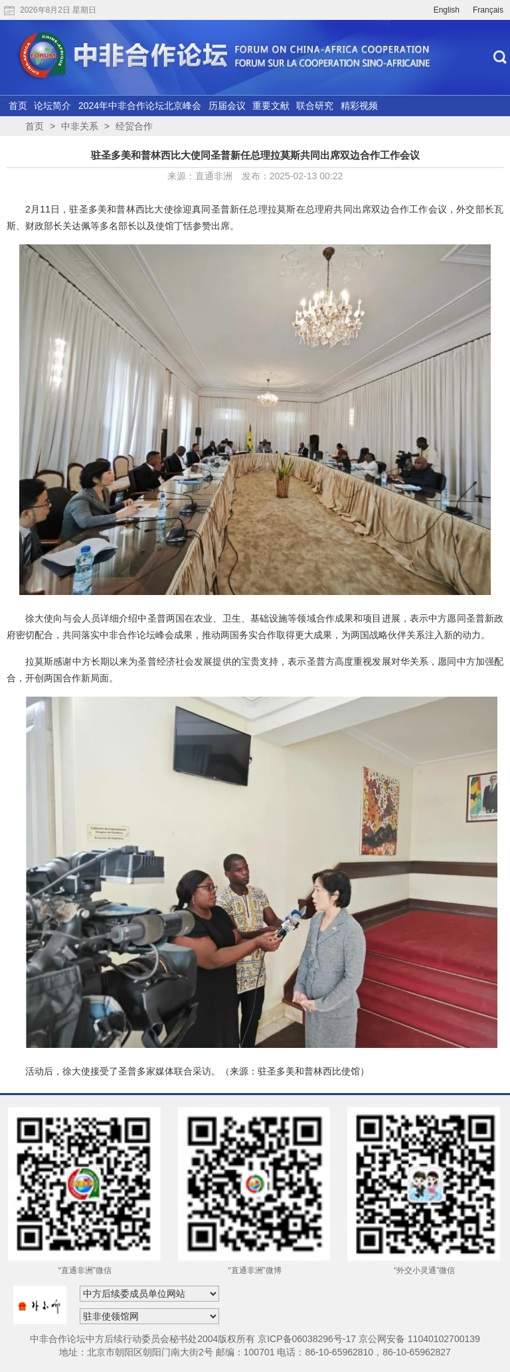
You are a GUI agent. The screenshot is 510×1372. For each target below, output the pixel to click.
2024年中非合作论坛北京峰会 (139, 105)
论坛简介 (52, 105)
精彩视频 (359, 105)
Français (488, 10)
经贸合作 (134, 126)
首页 (18, 105)
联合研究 (314, 105)
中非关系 (79, 126)
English (447, 10)
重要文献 (271, 105)
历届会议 (227, 105)
